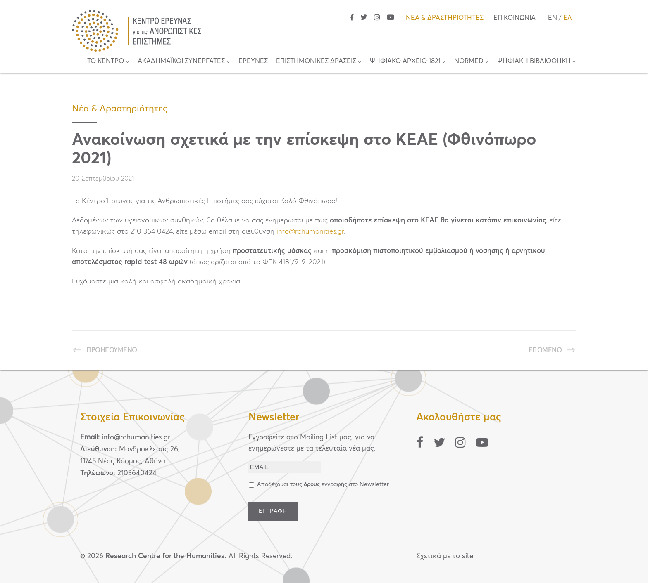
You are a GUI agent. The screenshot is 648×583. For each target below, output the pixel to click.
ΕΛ (567, 17)
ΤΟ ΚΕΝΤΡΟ (105, 61)
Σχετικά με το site (444, 556)
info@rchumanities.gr (310, 231)
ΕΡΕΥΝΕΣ (253, 61)
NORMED (469, 61)
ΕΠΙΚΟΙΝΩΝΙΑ (514, 17)
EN (552, 17)
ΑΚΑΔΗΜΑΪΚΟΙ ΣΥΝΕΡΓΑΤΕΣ (181, 61)
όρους (312, 484)
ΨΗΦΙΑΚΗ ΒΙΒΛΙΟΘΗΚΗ (534, 61)
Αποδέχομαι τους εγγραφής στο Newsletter (323, 484)
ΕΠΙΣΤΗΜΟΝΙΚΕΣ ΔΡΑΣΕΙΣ (316, 61)
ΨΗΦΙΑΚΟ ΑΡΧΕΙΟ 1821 (405, 61)
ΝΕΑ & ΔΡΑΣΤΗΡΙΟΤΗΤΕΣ (445, 17)
